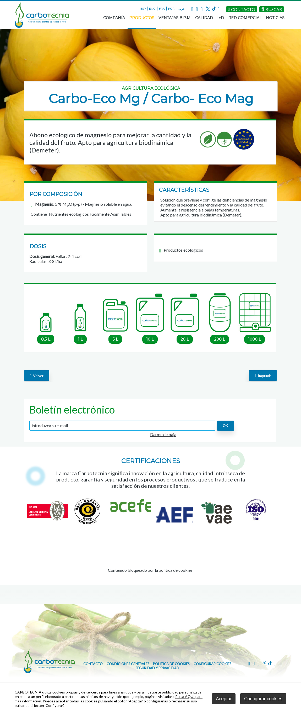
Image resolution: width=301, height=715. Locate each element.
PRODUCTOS (141, 17)
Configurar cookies (212, 664)
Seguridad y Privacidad (157, 668)
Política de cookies (171, 664)
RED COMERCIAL (245, 17)
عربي (181, 8)
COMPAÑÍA (114, 17)
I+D (220, 17)
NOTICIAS (275, 17)
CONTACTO (93, 664)
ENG (152, 8)
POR (171, 8)
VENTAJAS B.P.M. (174, 17)
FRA (162, 8)
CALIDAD (204, 17)
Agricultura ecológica (151, 88)
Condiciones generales (128, 664)
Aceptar (224, 698)
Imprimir (263, 375)
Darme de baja (163, 434)
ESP (143, 8)
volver (36, 375)
